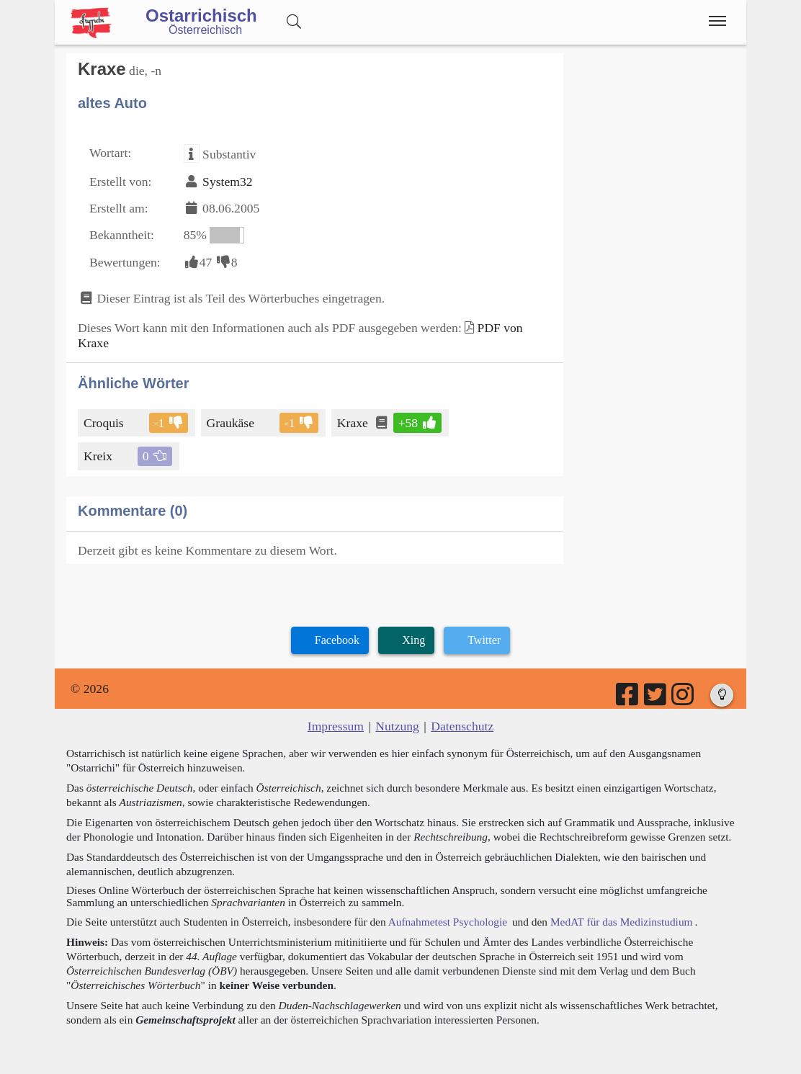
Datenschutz (462, 726)
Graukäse (231, 423)
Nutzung (397, 726)
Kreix (99, 456)
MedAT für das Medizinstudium (621, 922)
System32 (227, 181)
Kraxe (353, 423)
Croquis (105, 423)
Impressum (336, 726)
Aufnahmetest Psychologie (447, 922)
